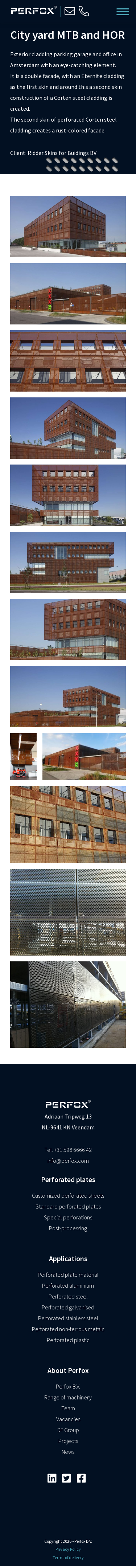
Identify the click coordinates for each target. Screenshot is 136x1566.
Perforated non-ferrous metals (68, 1329)
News (68, 1451)
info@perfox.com (68, 1160)
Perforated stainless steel (68, 1318)
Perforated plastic (68, 1340)
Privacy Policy (68, 1549)
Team (68, 1408)
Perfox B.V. (68, 1386)
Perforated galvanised (68, 1307)
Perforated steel (68, 1296)
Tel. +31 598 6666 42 (68, 1149)
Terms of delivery (68, 1557)
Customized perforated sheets (68, 1195)
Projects (68, 1440)
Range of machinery (68, 1397)
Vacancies (68, 1419)
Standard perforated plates (68, 1206)
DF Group (68, 1430)
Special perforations (68, 1217)
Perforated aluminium (68, 1285)
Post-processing (68, 1228)
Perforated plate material (68, 1274)
